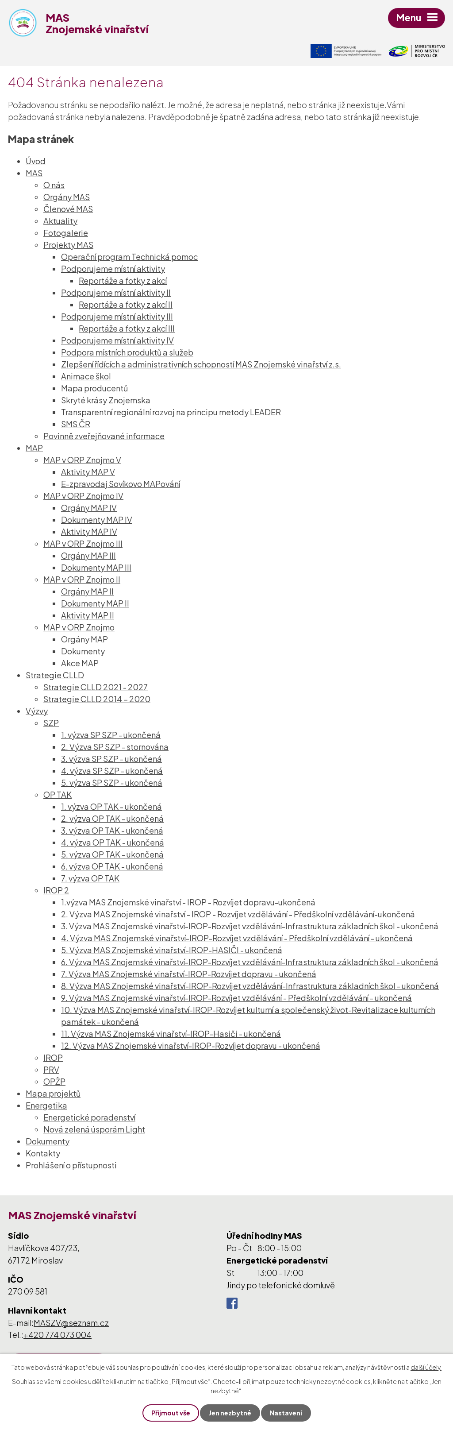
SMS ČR (75, 424)
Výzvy (37, 711)
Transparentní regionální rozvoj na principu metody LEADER (171, 412)
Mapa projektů (53, 1093)
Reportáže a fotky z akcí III (127, 328)
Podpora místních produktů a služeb (127, 352)
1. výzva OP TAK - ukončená (111, 806)
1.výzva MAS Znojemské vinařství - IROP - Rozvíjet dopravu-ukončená (188, 902)
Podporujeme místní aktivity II (116, 292)
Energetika (46, 1105)
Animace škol (86, 376)
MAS (34, 173)
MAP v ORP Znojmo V (82, 460)
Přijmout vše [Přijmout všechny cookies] (170, 1413)
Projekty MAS (68, 245)
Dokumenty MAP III (96, 567)
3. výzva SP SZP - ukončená (111, 759)
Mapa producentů (94, 388)
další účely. (426, 1367)
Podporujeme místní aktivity (113, 268)
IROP (53, 1057)
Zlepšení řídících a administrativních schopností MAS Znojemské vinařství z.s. (201, 364)
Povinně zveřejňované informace (104, 436)
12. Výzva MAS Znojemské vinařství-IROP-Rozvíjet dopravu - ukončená (190, 1045)
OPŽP (54, 1081)
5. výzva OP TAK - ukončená (112, 854)
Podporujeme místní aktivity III (117, 316)
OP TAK (57, 794)
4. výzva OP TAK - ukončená (112, 842)
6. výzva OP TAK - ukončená (112, 866)
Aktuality (60, 221)
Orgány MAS (66, 197)
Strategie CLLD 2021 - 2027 (95, 687)
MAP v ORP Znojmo (79, 627)
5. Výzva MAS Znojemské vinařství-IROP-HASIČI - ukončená (171, 950)
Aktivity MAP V (88, 472)
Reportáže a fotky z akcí (123, 280)
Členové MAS (68, 209)
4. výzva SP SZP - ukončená (112, 770)
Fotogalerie (65, 233)
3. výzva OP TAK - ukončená (112, 830)
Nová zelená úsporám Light (94, 1129)
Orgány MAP (84, 639)
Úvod (36, 161)
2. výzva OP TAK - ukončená (112, 818)
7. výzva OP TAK (90, 878)
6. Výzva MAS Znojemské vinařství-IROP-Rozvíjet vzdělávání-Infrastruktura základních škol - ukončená (249, 962)
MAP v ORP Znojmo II (81, 579)
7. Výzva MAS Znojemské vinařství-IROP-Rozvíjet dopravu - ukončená (188, 974)
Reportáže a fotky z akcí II (126, 304)
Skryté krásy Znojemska (105, 400)
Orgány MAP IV (89, 507)
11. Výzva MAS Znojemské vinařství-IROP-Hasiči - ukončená (171, 1033)
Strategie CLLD (55, 675)
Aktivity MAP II (87, 615)
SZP (51, 723)
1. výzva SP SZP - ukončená (111, 735)
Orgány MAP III (88, 555)
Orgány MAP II (87, 591)
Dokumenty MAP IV (96, 519)
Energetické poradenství (89, 1117)
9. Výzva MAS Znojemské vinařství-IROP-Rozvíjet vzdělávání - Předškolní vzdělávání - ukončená (236, 998)
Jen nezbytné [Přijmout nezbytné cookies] (230, 1413)
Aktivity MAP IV (89, 531)
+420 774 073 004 (57, 1335)
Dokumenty (83, 651)
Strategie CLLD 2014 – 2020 (96, 699)
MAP (34, 448)
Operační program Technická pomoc (129, 256)
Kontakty (43, 1153)
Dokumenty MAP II (95, 603)
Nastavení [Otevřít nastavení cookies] (286, 1413)
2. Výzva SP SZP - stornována (115, 747)
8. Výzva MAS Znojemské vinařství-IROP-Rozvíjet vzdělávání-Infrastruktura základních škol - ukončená (250, 986)
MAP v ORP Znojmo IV (83, 496)
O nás (54, 185)
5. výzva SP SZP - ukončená (111, 782)
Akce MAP (80, 663)
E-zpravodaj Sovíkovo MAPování (120, 484)
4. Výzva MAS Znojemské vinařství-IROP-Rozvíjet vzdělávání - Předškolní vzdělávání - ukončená (237, 938)
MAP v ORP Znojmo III (83, 543)
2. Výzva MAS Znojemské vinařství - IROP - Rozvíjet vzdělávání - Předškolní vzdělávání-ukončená (238, 914)
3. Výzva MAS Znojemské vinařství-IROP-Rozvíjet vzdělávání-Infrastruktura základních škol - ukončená (249, 926)
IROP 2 (56, 890)
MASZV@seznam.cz (71, 1323)
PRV (51, 1069)
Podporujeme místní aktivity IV (117, 340)
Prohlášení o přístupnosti (71, 1165)
